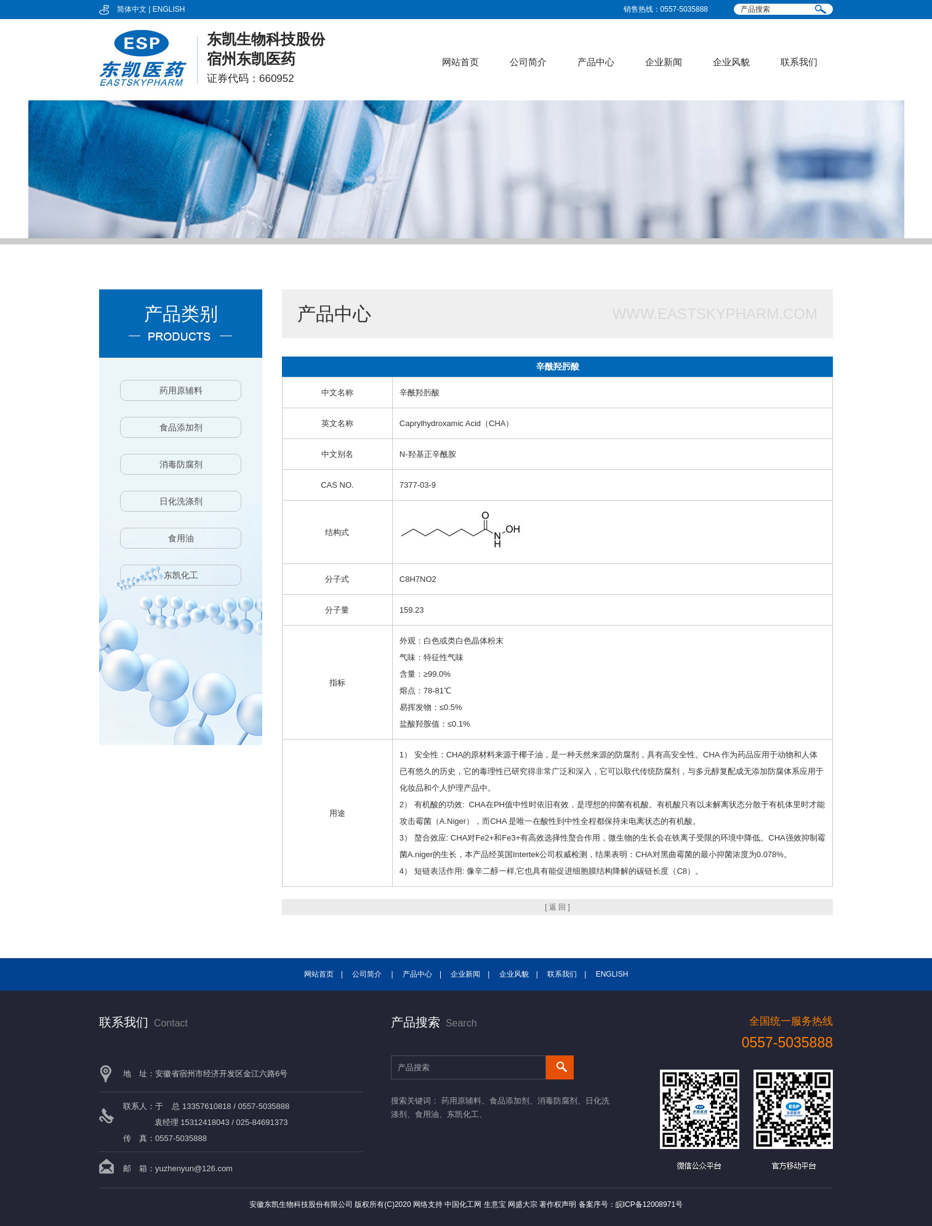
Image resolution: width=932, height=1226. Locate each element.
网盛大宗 (522, 1204)
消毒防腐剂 (181, 464)
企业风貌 (731, 62)
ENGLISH (169, 9)
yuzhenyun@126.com (194, 1168)
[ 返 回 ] (557, 907)
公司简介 (528, 62)
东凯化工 (181, 575)
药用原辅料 (181, 390)
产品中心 (595, 62)
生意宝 (495, 1204)
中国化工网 (462, 1204)
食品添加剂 (181, 427)
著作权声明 (557, 1204)
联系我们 (799, 62)
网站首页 (460, 62)
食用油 (181, 538)
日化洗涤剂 (181, 501)
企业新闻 (663, 62)
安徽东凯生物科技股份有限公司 (301, 1204)
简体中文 (132, 9)
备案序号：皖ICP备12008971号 (631, 1204)
